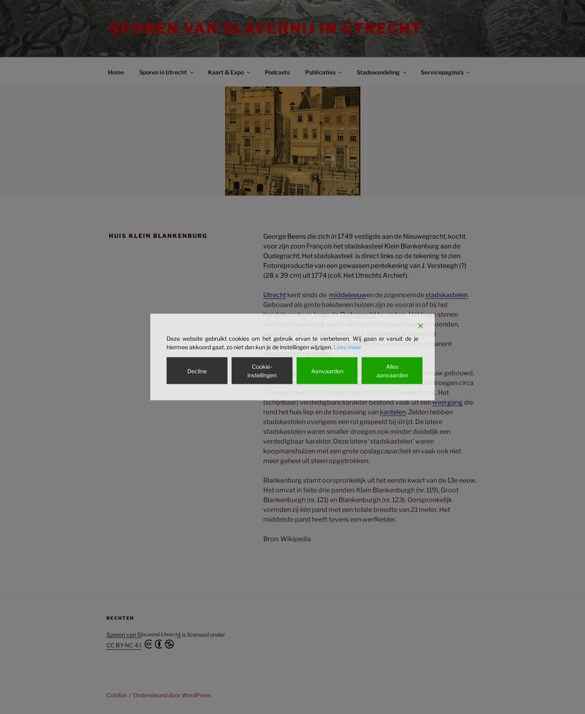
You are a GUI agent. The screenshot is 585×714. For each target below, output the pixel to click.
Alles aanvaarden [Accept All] (392, 371)
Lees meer (347, 347)
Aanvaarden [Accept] (327, 370)
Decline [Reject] (197, 370)
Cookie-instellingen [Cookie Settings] (262, 371)
